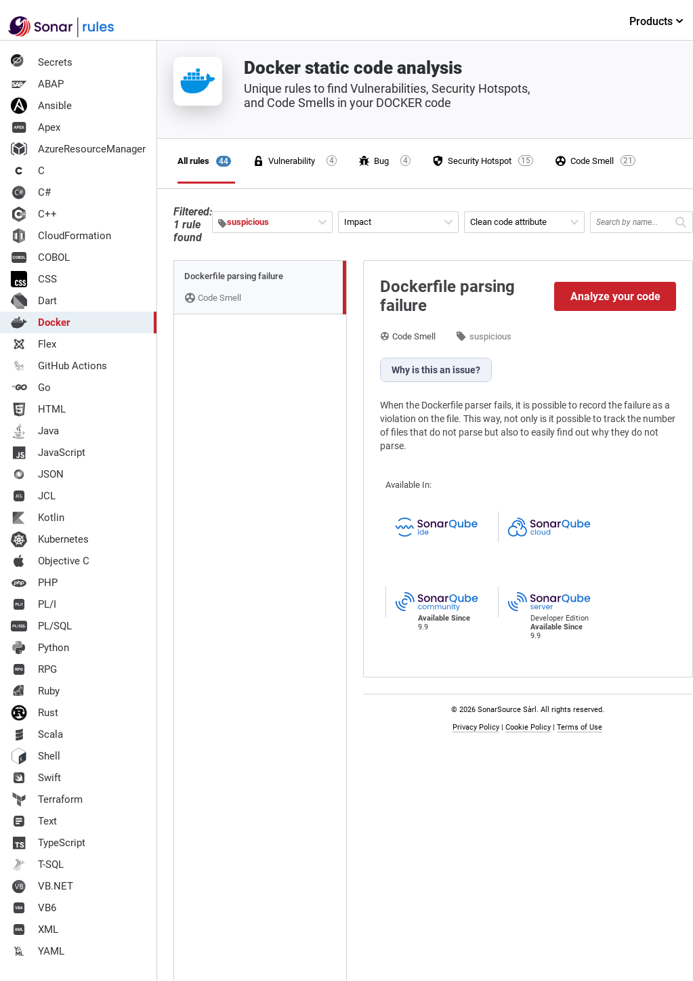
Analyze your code (615, 296)
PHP (34, 583)
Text (34, 821)
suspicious (490, 336)
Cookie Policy (528, 727)
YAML (37, 951)
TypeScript (48, 843)
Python (40, 648)
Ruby (35, 691)
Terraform (47, 799)
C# (31, 192)
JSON (37, 474)
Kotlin (37, 517)
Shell (35, 756)
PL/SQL (41, 626)
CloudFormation (61, 236)
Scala (37, 734)
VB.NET (42, 886)
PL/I (33, 604)
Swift (36, 778)
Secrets (41, 62)
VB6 (33, 908)
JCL (33, 496)
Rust (34, 713)
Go (31, 387)
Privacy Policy (476, 727)
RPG (34, 669)
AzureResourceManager (78, 149)
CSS (34, 279)
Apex (35, 127)
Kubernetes (50, 539)
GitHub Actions (59, 366)
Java (35, 431)
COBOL (40, 257)
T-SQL (37, 864)
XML (34, 929)
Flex (33, 344)
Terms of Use (579, 727)
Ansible (41, 106)
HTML (38, 409)
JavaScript (48, 452)
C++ (34, 214)
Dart (34, 301)
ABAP (37, 84)
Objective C (50, 561)
